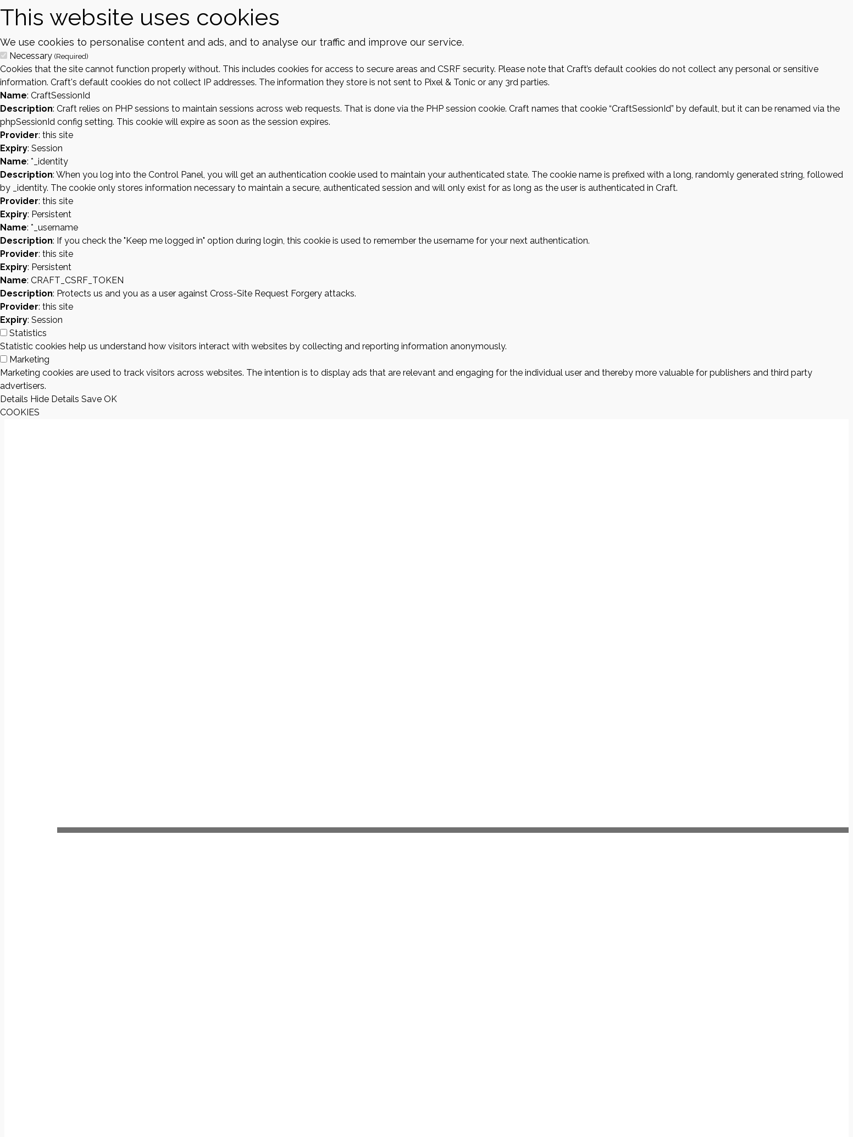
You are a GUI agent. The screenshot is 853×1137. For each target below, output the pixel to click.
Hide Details (54, 399)
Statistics (28, 333)
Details (14, 399)
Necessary (48, 56)
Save (91, 399)
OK (110, 399)
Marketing (29, 359)
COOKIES (20, 412)
